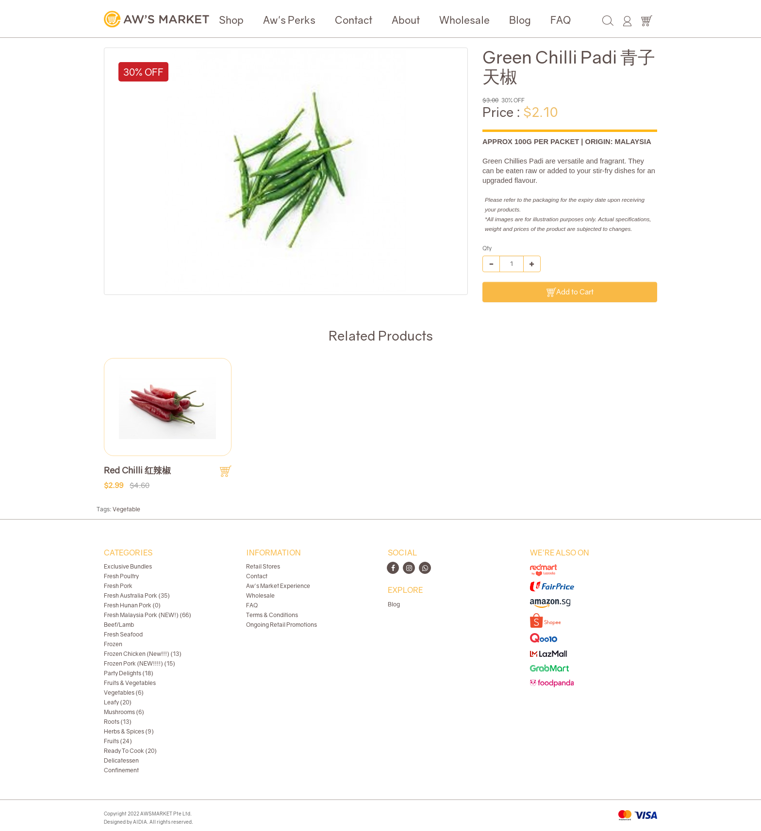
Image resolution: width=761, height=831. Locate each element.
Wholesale (464, 20)
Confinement (121, 770)
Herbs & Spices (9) (129, 731)
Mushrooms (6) (124, 712)
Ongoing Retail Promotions (281, 624)
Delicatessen (121, 760)
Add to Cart (570, 292)
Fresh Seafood (123, 634)
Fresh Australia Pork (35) (137, 595)
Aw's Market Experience (278, 585)
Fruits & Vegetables (130, 682)
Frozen (113, 644)
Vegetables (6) (124, 692)
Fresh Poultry (121, 576)
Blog (520, 20)
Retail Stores (263, 566)
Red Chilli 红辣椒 (137, 470)
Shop (231, 20)
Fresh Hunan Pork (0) (132, 605)
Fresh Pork (118, 585)
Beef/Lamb (119, 624)
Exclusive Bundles (128, 566)
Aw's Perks (289, 20)
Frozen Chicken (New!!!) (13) (143, 653)
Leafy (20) (118, 702)
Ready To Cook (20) (130, 750)
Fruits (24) (118, 741)
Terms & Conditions (272, 615)
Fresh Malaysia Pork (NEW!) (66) (147, 615)
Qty (487, 248)
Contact (353, 20)
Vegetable (126, 509)
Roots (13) (118, 721)
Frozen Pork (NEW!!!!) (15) (139, 663)
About (406, 20)
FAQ (560, 20)
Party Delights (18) (128, 673)
